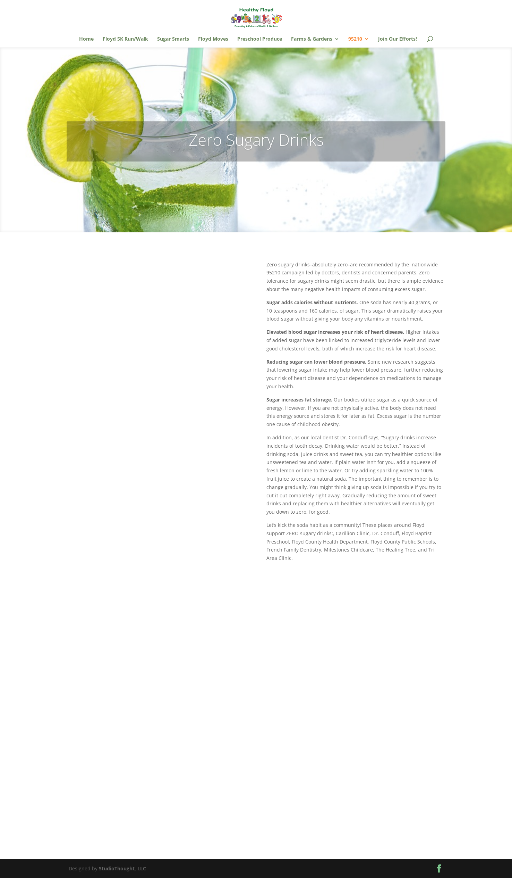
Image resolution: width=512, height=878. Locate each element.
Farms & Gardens (311, 39)
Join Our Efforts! (397, 39)
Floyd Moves (213, 39)
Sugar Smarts (173, 39)
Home (86, 39)
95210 (355, 39)
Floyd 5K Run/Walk (125, 39)
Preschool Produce (259, 39)
